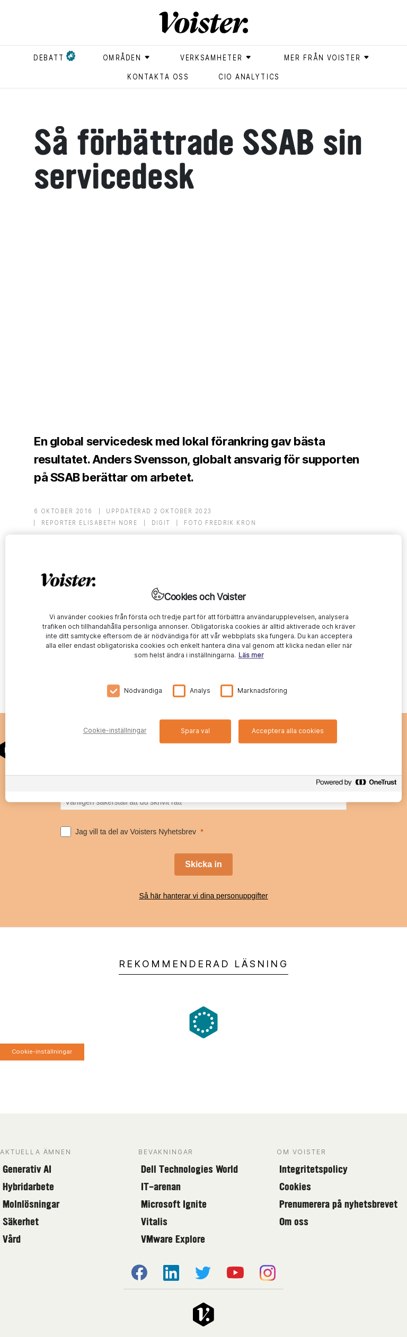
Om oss (293, 1221)
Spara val (195, 731)
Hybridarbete (28, 1186)
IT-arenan (161, 1186)
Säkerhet (21, 1221)
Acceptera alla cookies (288, 731)
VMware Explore (173, 1239)
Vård (12, 1239)
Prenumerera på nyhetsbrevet (338, 1204)
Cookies (295, 1186)
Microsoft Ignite (174, 1204)
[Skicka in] (203, 864)
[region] (203, 668)
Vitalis (154, 1221)
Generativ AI (27, 1169)
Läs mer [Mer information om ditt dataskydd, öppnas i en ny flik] (251, 655)
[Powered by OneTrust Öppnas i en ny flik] (356, 785)
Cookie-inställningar (42, 1051)
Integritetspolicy (313, 1169)
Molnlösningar (31, 1204)
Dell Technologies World (189, 1169)
